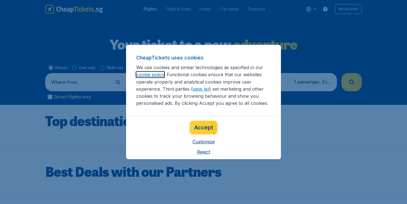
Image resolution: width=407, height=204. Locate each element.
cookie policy (150, 74)
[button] (203, 141)
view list (201, 89)
